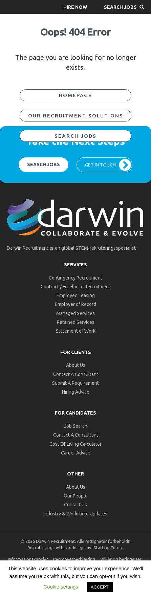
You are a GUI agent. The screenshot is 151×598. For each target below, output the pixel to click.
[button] (75, 7)
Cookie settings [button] (60, 587)
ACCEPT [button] (100, 587)
